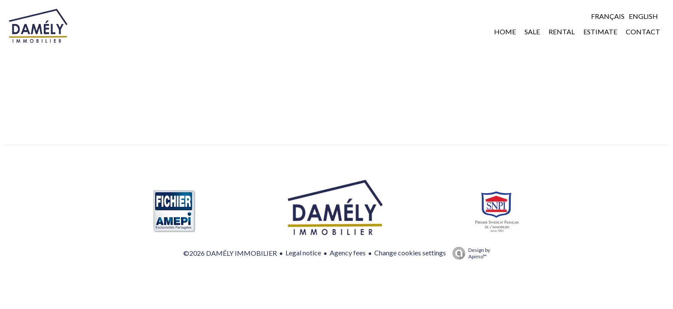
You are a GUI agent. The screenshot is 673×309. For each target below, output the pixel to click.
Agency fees (348, 252)
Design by (469, 253)
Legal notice (303, 252)
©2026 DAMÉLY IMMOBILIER (230, 253)
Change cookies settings (410, 252)
